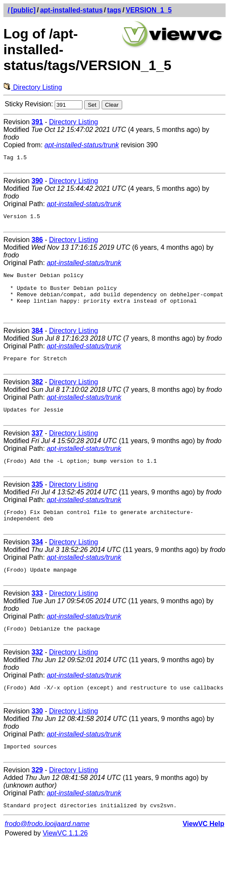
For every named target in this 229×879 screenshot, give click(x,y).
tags (114, 10)
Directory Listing (32, 87)
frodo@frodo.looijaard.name (47, 860)
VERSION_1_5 (149, 10)
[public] (23, 10)
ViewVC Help (203, 860)
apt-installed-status (71, 10)
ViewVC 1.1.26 (65, 870)
